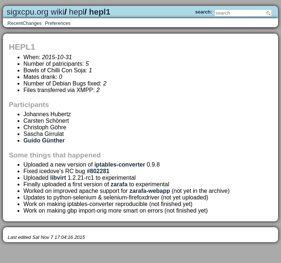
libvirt (58, 178)
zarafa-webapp (150, 191)
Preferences (58, 23)
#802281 (98, 171)
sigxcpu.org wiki (35, 11)
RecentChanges (25, 23)
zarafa (118, 184)
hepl (77, 11)
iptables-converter (119, 164)
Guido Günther (44, 140)
